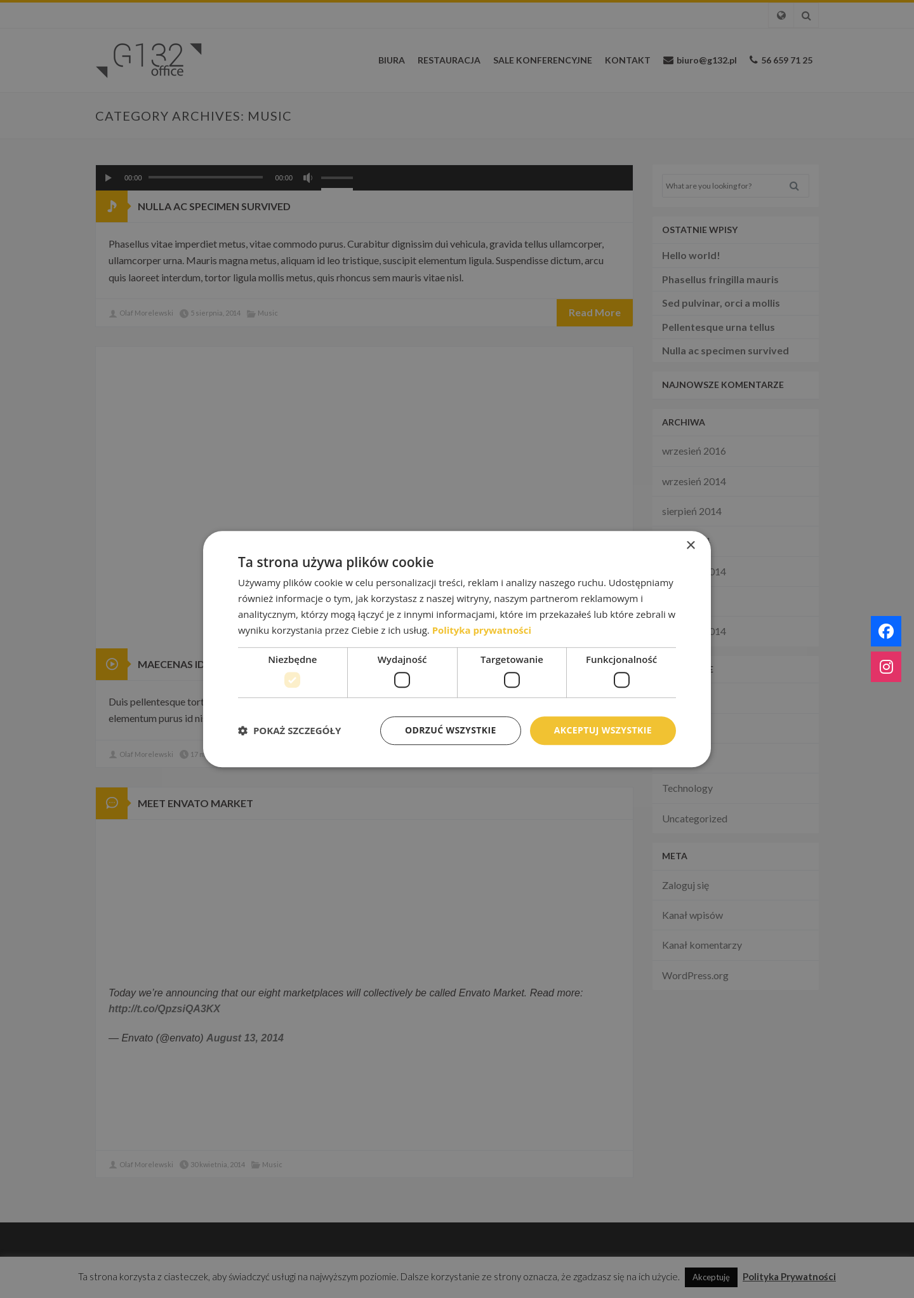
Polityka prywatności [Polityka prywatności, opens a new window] (482, 630)
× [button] (690, 546)
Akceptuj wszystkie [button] (603, 730)
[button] (289, 730)
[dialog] (457, 649)
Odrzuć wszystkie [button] (450, 730)
